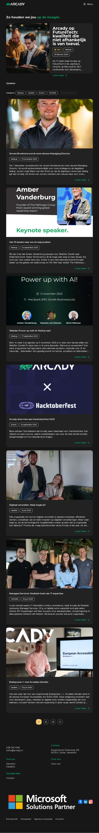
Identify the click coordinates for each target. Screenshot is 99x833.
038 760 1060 (13, 748)
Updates (10, 767)
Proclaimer (60, 819)
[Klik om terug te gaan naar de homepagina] (15, 4)
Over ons (55, 764)
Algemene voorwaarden (43, 819)
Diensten (10, 764)
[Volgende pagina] (60, 722)
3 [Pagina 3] (53, 722)
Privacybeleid (26, 819)
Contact (10, 778)
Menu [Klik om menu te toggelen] (87, 4)
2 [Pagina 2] (46, 722)
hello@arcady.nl (14, 750)
